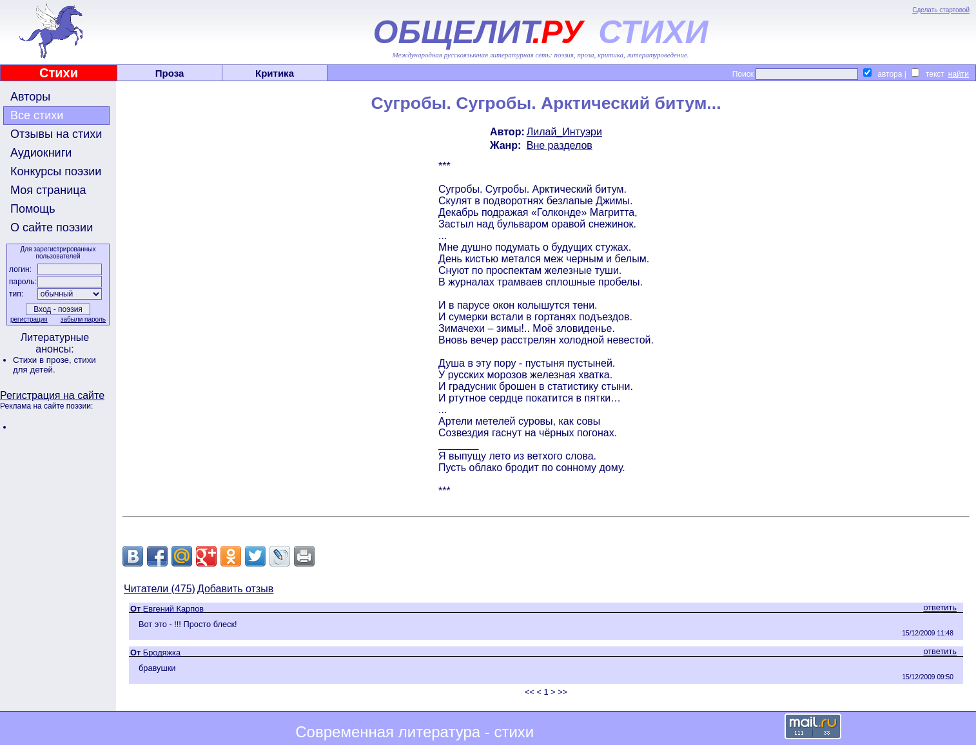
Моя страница (48, 190)
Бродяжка (162, 652)
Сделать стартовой (941, 10)
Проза (169, 73)
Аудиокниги (41, 152)
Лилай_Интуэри (564, 131)
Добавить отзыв (235, 588)
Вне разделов (559, 145)
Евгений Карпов (173, 609)
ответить (940, 607)
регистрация (29, 319)
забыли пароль (83, 319)
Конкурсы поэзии (55, 171)
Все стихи (36, 115)
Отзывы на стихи (56, 134)
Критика (274, 73)
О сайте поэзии (51, 227)
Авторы (30, 96)
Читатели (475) (159, 588)
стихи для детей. (54, 364)
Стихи (58, 73)
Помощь (32, 208)
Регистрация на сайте (52, 395)
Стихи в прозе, (43, 360)
